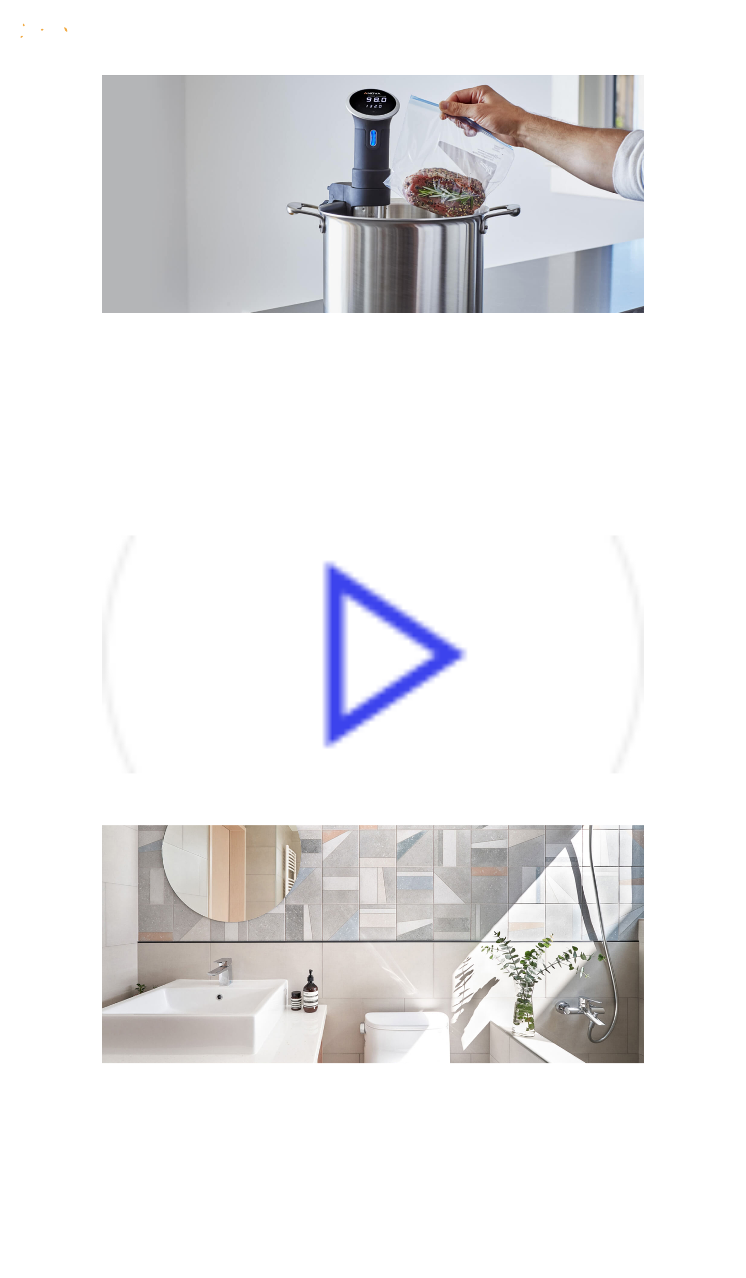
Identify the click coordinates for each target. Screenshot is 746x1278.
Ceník (417, 30)
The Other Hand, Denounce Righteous (289, 516)
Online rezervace (645, 30)
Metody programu (347, 30)
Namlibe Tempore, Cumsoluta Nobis (279, 1144)
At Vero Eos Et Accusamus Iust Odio (279, 805)
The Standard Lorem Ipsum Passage (279, 1241)
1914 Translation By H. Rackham (263, 370)
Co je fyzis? (262, 30)
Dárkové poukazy (485, 30)
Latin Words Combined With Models (280, 1192)
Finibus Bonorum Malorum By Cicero (283, 418)
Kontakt (561, 30)
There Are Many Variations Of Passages (301, 1095)
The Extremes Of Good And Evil (257, 467)
